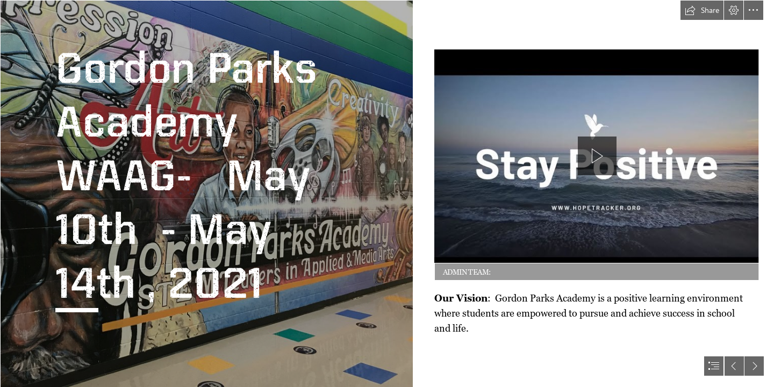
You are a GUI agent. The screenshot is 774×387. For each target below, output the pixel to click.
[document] (387, 193)
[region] (596, 166)
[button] (701, 10)
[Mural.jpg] (206, 193)
